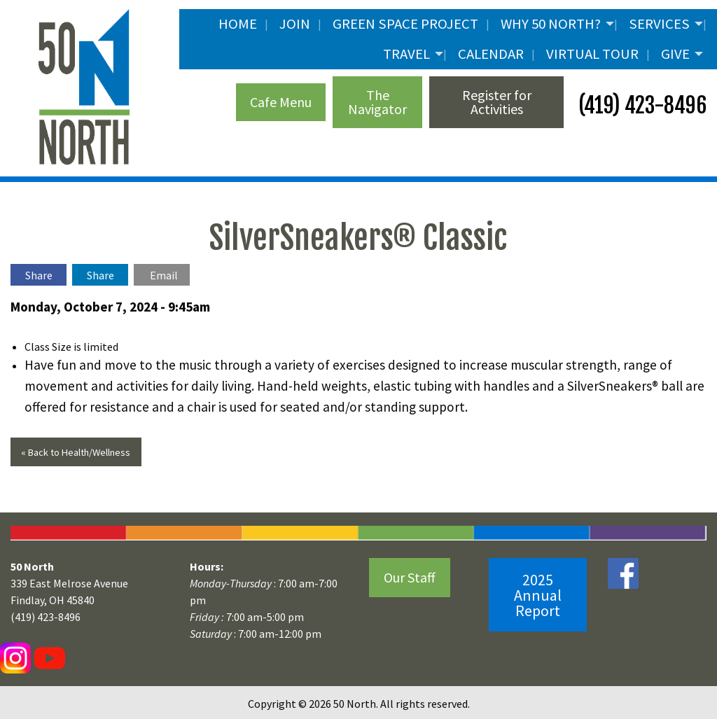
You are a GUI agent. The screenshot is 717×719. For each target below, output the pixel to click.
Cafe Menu (281, 102)
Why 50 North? (551, 24)
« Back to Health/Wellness (75, 452)
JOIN (294, 24)
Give (675, 54)
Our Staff (410, 577)
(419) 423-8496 (640, 105)
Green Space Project (405, 24)
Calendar (491, 54)
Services (659, 24)
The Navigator (377, 102)
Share (39, 275)
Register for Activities (496, 102)
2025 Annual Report (538, 595)
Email (164, 275)
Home (237, 24)
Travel (406, 54)
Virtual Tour (592, 54)
